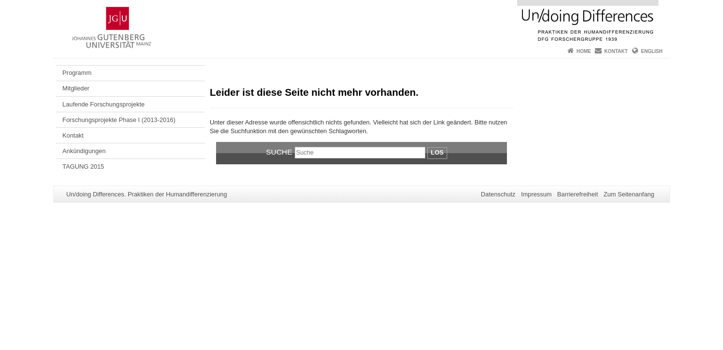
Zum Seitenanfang (629, 194)
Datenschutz (498, 194)
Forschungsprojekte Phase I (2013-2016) (119, 119)
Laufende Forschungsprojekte (104, 104)
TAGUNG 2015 (83, 166)
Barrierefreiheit (577, 194)
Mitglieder (76, 88)
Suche (279, 152)
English (651, 51)
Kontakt (616, 51)
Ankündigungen (84, 151)
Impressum (536, 194)
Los (437, 152)
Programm (77, 72)
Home (583, 51)
